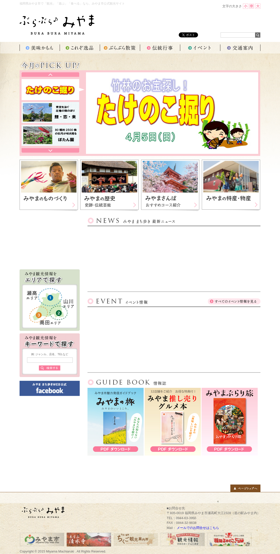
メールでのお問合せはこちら (198, 528)
